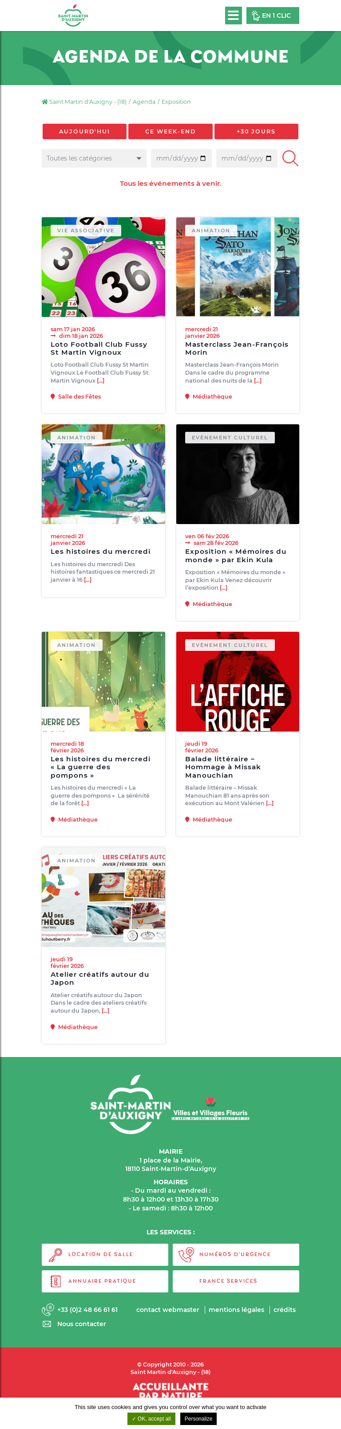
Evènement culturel (231, 443)
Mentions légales (236, 1310)
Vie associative (86, 230)
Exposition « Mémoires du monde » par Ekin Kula (235, 561)
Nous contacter (82, 1324)
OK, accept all (151, 1419)
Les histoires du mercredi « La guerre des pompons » (101, 773)
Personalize (199, 1419)
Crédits (285, 1310)
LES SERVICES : (171, 1233)
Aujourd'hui (84, 131)
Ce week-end (170, 131)
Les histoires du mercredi (101, 557)
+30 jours (256, 131)
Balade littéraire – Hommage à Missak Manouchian (223, 773)
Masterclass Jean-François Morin (237, 348)
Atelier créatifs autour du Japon (100, 984)
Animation (211, 230)
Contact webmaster (167, 1310)
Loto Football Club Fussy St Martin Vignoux (99, 348)
